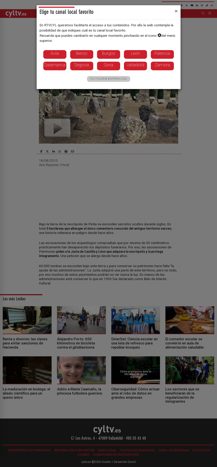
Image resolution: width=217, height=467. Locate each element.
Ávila (55, 53)
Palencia (162, 53)
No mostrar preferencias (108, 78)
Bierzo (81, 53)
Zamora (162, 64)
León (135, 53)
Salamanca (54, 64)
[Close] (176, 11)
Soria (108, 64)
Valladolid (135, 64)
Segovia (81, 64)
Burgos (108, 53)
